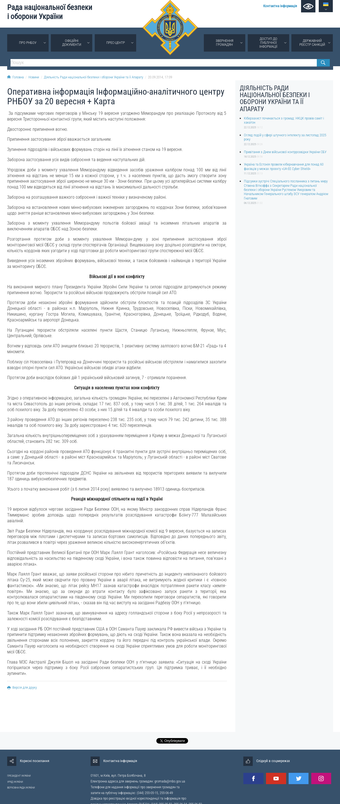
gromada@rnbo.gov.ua (169, 781)
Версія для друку (22, 687)
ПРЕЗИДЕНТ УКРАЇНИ (19, 776)
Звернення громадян (224, 43)
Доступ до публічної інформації (268, 43)
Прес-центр (115, 43)
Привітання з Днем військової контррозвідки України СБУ (285, 152)
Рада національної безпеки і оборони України (49, 12)
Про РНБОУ (27, 43)
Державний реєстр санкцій (312, 43)
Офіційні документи (71, 43)
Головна (15, 77)
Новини (33, 77)
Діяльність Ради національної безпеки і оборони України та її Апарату (93, 77)
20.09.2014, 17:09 (160, 77)
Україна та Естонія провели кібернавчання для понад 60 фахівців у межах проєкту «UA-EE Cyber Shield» (283, 166)
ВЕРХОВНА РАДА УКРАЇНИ (21, 787)
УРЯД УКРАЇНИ (15, 782)
